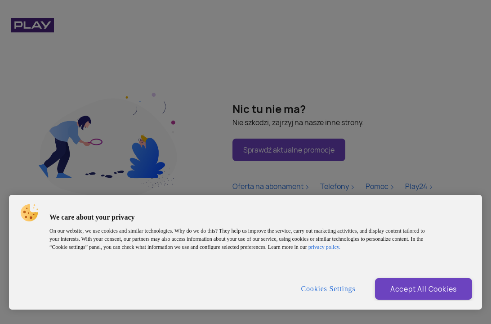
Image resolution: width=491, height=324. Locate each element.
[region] (245, 252)
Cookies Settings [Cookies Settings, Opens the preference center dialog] (328, 288)
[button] (29, 212)
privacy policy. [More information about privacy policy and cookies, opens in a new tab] (324, 247)
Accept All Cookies (423, 289)
